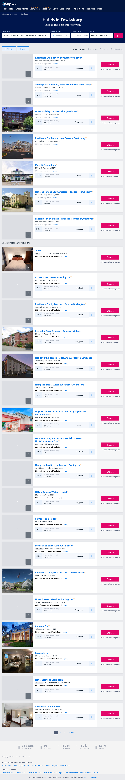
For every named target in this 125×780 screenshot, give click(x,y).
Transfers (90, 8)
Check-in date (56, 32)
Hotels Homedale (35, 773)
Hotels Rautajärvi (51, 766)
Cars (62, 8)
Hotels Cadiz (6, 766)
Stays (55, 8)
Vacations (46, 8)
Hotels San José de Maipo (53, 773)
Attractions (79, 8)
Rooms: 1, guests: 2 (99, 35)
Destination (6, 32)
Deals (69, 8)
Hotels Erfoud (65, 766)
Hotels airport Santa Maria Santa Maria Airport (81, 773)
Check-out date (76, 32)
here (85, 777)
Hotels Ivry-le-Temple (21, 766)
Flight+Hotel (7, 8)
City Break (35, 8)
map (55, 64)
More (99, 8)
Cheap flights (22, 8)
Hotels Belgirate (37, 766)
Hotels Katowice (7, 773)
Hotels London (21, 773)
